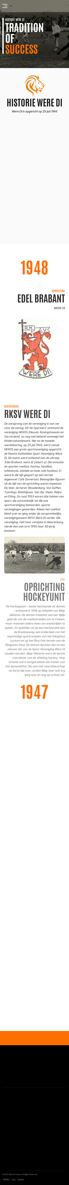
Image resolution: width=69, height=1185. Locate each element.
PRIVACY (6, 1179)
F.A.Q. (14, 1179)
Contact (21, 1179)
